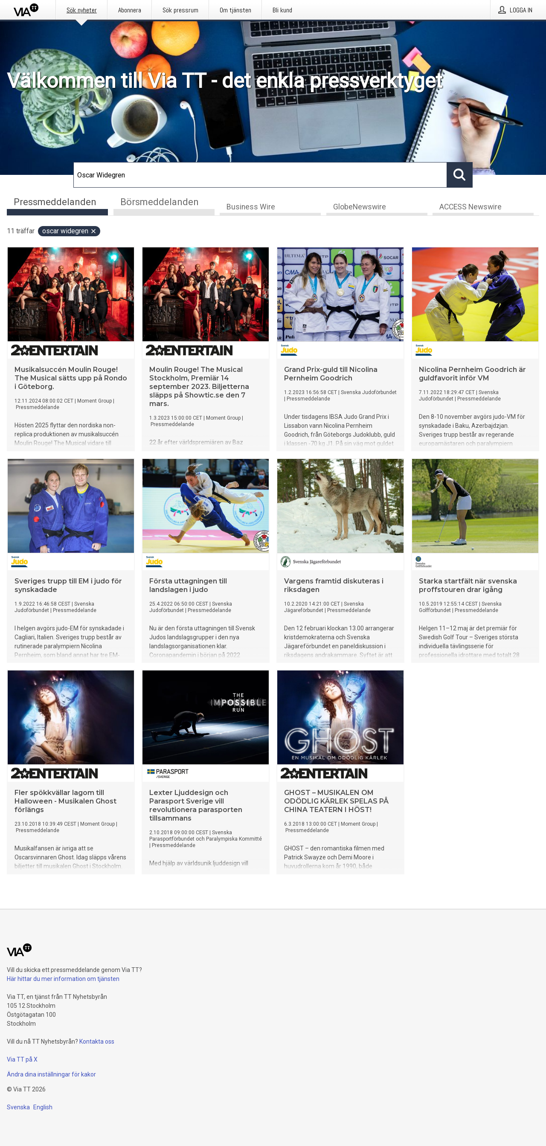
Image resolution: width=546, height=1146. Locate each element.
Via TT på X (22, 1059)
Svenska (18, 1107)
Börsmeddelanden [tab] (159, 202)
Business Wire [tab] (251, 207)
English (42, 1107)
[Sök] (260, 175)
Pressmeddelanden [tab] (55, 202)
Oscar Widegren (69, 231)
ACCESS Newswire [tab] (470, 207)
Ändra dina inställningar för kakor (51, 1074)
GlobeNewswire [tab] (359, 207)
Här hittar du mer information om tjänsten (63, 978)
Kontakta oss (96, 1041)
